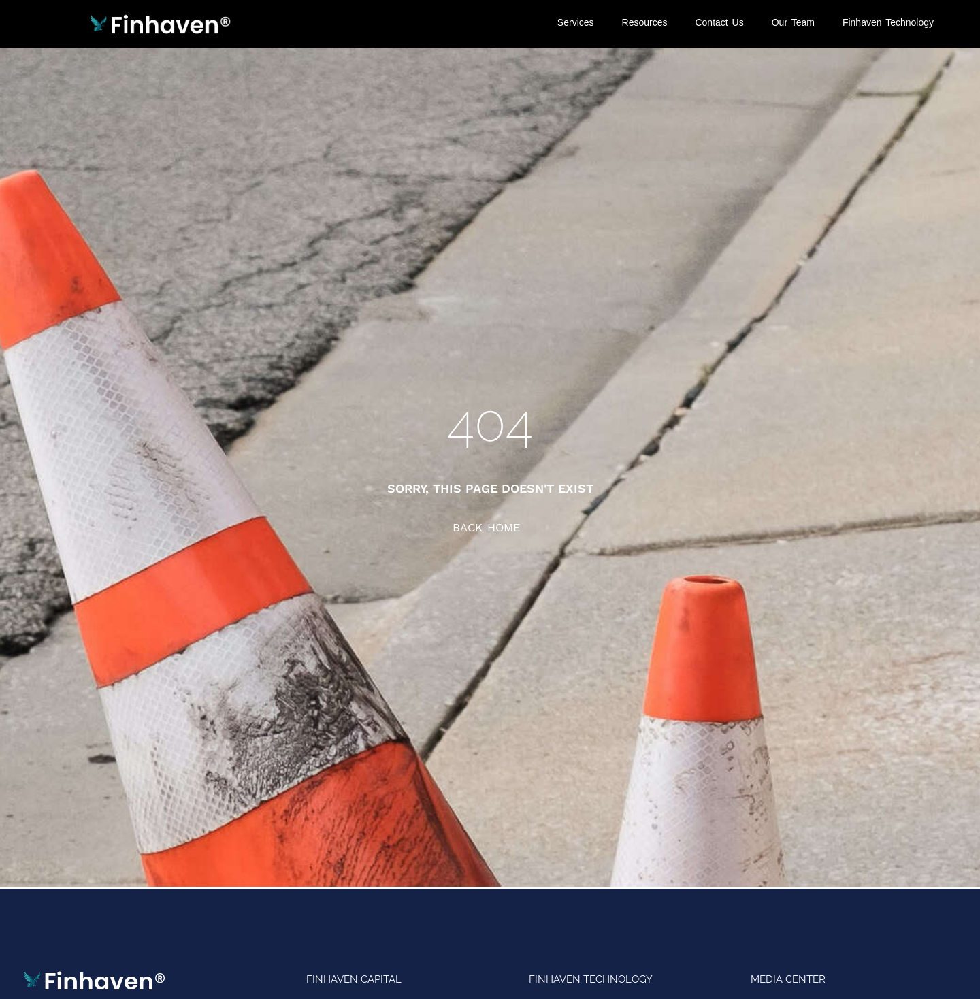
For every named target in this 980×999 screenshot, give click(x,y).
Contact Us (719, 22)
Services (575, 22)
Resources (645, 22)
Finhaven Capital (354, 979)
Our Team (793, 22)
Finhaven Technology (888, 22)
